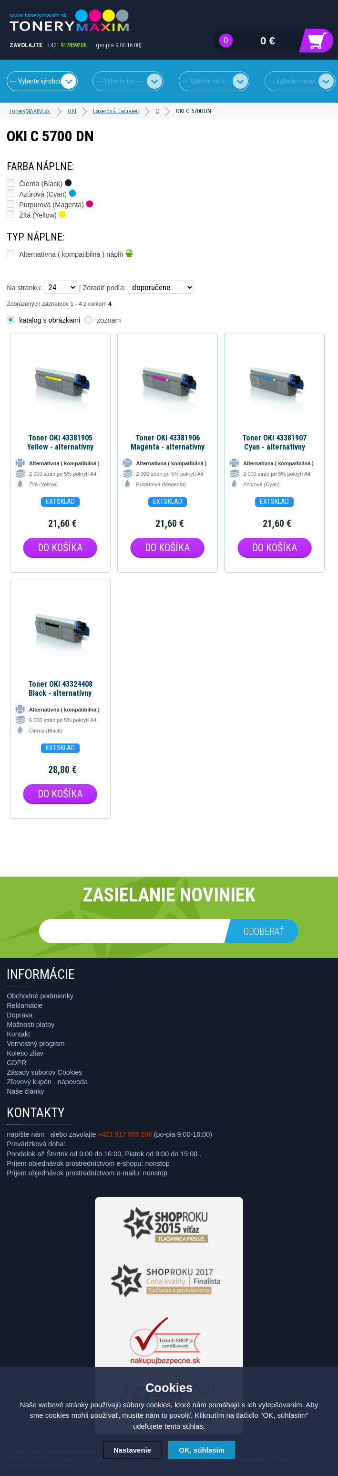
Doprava (19, 1015)
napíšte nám (25, 1134)
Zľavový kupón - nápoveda (47, 1082)
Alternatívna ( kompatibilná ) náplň (76, 253)
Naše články (25, 1091)
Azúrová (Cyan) (47, 193)
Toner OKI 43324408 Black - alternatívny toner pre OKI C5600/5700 (60, 689)
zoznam (109, 320)
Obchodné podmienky (40, 996)
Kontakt (18, 1034)
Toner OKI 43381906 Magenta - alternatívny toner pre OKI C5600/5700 (168, 442)
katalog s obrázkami (49, 320)
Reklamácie (24, 1005)
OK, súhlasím (202, 1450)
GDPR (17, 1063)
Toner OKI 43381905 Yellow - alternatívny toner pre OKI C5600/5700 (60, 442)
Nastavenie (132, 1450)
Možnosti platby (30, 1024)
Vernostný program (36, 1043)
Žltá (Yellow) (42, 214)
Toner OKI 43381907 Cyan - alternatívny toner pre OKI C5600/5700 (274, 442)
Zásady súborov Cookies (44, 1072)
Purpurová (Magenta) (56, 204)
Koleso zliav (25, 1053)
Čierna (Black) (45, 183)
